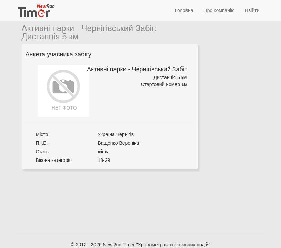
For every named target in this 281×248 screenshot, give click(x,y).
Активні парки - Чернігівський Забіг (88, 28)
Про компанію (219, 10)
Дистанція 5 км (50, 36)
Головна (184, 10)
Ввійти (252, 10)
